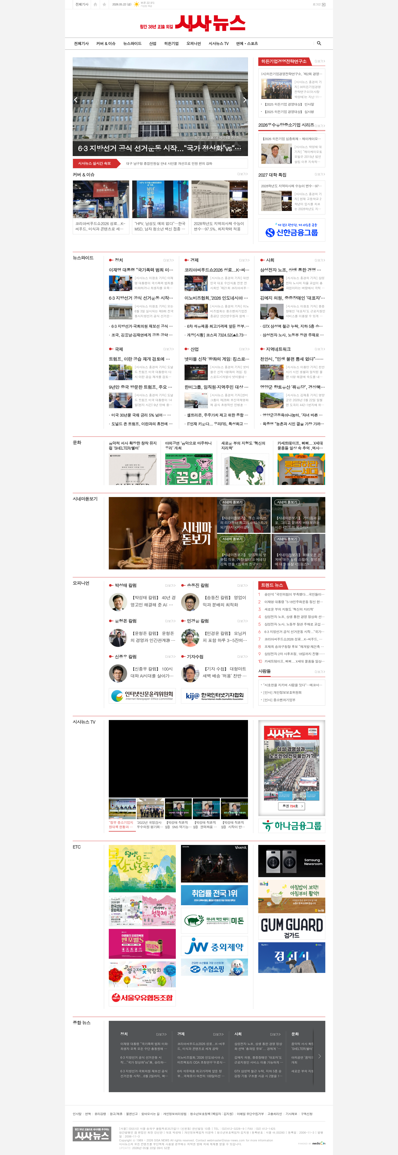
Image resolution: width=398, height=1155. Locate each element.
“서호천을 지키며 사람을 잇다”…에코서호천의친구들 (292, 684)
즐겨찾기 (104, 4)
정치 (119, 260)
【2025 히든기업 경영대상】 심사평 (288, 111)
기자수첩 (195, 657)
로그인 (317, 4)
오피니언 (193, 43)
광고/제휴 (116, 1114)
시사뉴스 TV (218, 43)
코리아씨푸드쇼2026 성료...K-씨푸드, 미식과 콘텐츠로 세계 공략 (294, 639)
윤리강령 (100, 1114)
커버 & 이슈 (105, 43)
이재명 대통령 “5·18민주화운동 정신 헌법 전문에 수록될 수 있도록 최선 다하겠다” (294, 602)
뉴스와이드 (132, 43)
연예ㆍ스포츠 (247, 43)
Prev (76, 99)
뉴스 (272, 585)
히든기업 (171, 43)
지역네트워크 (278, 349)
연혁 (88, 1114)
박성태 (126, 585)
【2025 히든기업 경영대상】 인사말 (288, 104)
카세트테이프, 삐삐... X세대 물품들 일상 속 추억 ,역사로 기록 (294, 661)
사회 (270, 260)
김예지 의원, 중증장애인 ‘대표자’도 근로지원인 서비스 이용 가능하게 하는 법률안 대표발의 (258, 1060)
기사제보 (291, 1114)
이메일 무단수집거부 (250, 1114)
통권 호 (290, 805)
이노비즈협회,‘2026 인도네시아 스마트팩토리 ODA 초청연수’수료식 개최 (200, 1060)
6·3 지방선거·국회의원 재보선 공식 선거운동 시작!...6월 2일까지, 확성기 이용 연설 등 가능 (142, 326)
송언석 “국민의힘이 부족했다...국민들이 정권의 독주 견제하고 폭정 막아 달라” (294, 594)
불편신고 (132, 1114)
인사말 (77, 1114)
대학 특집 (272, 175)
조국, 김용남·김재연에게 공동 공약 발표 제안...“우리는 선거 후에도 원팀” (142, 335)
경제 (194, 260)
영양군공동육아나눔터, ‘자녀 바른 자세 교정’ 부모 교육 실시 (294, 415)
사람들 (264, 671)
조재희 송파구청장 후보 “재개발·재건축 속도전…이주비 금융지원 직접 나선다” (294, 647)
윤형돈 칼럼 (126, 621)
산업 (152, 43)
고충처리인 (275, 1114)
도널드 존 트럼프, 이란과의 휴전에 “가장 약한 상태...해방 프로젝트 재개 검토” (142, 423)
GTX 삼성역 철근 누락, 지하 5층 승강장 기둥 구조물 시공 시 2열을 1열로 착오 (294, 326)
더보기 (161, 1034)
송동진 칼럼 (198, 585)
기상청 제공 (146, 6)
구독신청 (306, 1114)
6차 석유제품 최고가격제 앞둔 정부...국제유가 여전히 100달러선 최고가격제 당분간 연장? (218, 326)
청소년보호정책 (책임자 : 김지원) (211, 1114)
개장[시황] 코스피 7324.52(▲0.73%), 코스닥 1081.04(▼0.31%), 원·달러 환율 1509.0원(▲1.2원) (218, 335)
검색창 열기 (318, 43)
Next (244, 99)
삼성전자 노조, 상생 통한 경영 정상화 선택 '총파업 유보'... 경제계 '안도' (294, 617)
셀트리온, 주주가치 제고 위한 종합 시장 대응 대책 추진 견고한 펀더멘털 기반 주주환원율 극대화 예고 (218, 415)
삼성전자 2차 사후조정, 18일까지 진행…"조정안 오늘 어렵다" (294, 654)
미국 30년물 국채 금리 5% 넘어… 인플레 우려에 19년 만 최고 (142, 415)
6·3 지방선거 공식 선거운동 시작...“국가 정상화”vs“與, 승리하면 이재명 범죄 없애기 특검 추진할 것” (294, 632)
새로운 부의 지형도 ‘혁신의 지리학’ (289, 609)
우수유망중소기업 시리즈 (286, 125)
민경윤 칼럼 (198, 621)
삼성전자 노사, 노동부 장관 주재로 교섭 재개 (294, 335)
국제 (119, 349)
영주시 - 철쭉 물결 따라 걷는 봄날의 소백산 (157, 164)
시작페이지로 (95, 4)
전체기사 (82, 4)
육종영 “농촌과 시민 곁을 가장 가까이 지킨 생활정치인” (294, 423)
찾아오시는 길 (150, 1114)
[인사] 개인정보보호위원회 (282, 692)
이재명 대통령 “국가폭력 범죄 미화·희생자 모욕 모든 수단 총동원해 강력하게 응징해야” (144, 1046)
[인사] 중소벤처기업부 (279, 699)
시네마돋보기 (85, 499)
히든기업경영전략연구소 (283, 61)
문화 (77, 442)
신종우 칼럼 (126, 657)
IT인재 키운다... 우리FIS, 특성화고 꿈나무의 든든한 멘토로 (218, 423)
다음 (320, 1056)
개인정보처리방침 (174, 1114)
